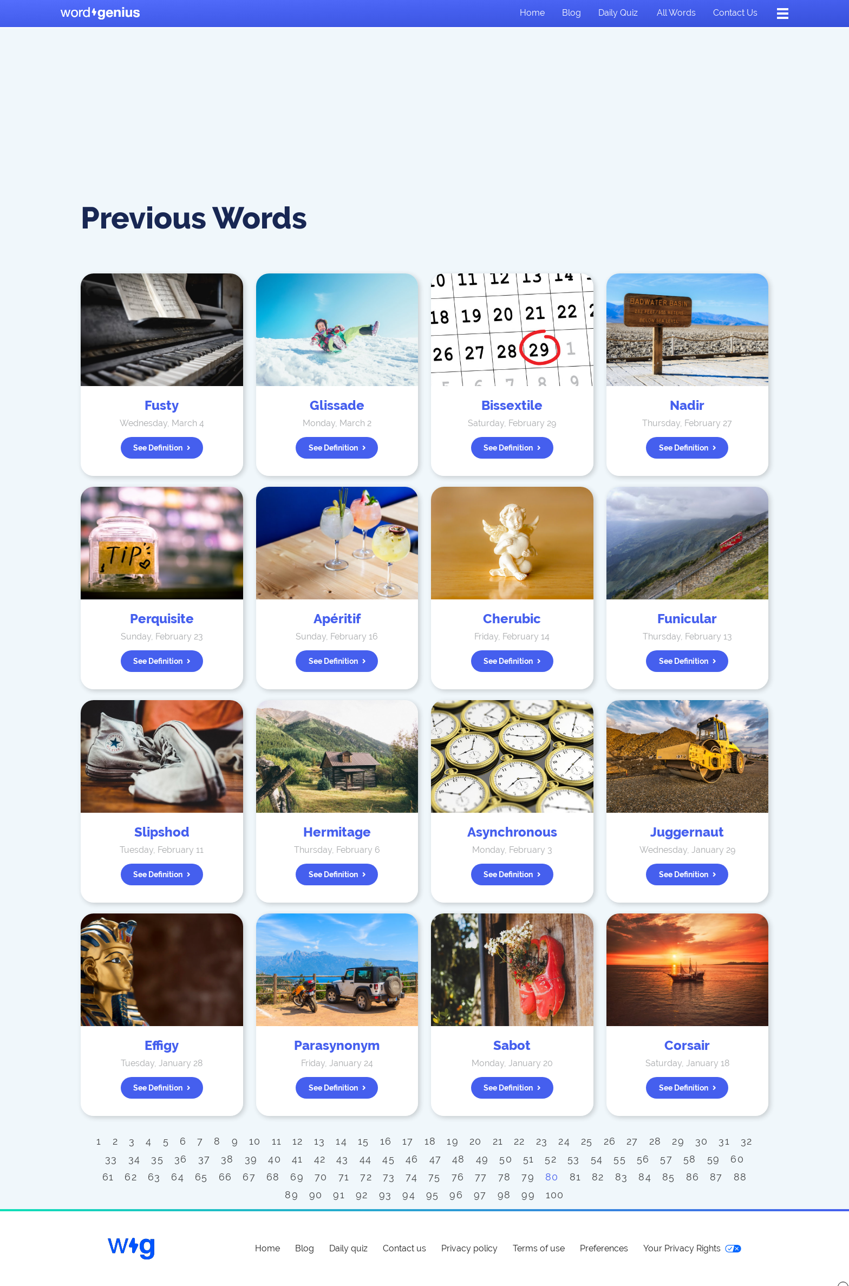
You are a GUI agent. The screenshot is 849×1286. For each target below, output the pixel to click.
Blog (571, 13)
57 (666, 1159)
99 (528, 1194)
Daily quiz (618, 13)
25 (587, 1141)
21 (498, 1141)
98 (504, 1194)
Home (532, 13)
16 (386, 1141)
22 (519, 1141)
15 (363, 1141)
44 (366, 1159)
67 (249, 1177)
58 (689, 1159)
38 (227, 1159)
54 (597, 1159)
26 (610, 1141)
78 (504, 1177)
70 (321, 1177)
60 (737, 1159)
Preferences (604, 1248)
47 (435, 1159)
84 (644, 1177)
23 (542, 1141)
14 (341, 1141)
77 (481, 1177)
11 (277, 1141)
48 (458, 1159)
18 (430, 1141)
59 (713, 1159)
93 (385, 1194)
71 (344, 1177)
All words (676, 13)
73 (389, 1177)
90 (316, 1194)
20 (475, 1141)
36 (180, 1159)
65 (201, 1177)
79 (527, 1177)
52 (551, 1159)
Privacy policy (469, 1248)
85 (668, 1177)
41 (297, 1159)
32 (747, 1141)
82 (598, 1177)
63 (154, 1177)
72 (366, 1177)
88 (740, 1177)
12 (297, 1141)
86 (693, 1177)
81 (576, 1177)
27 (632, 1141)
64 (177, 1177)
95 (432, 1194)
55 (619, 1159)
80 (552, 1177)
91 (339, 1194)
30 (701, 1141)
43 (342, 1159)
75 (434, 1177)
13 (319, 1141)
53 (573, 1159)
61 (108, 1177)
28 (655, 1141)
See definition (162, 448)
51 (528, 1159)
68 (273, 1177)
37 (204, 1159)
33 (111, 1159)
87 (716, 1177)
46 (412, 1159)
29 (678, 1141)
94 (408, 1194)
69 (297, 1177)
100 (555, 1194)
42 (320, 1159)
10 (255, 1141)
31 (724, 1141)
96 (456, 1194)
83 (621, 1177)
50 (505, 1159)
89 (291, 1194)
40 (274, 1159)
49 (482, 1159)
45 (388, 1159)
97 (480, 1194)
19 (453, 1141)
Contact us (735, 13)
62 (131, 1177)
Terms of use (539, 1248)
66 (225, 1177)
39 (251, 1159)
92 (362, 1194)
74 (411, 1177)
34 (134, 1159)
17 (408, 1141)
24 (564, 1141)
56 (643, 1159)
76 (458, 1177)
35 (157, 1159)
